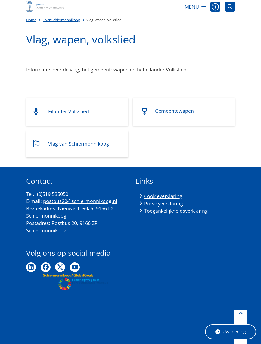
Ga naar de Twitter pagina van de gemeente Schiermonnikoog (60, 267)
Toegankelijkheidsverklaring (176, 211)
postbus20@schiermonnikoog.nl (80, 201)
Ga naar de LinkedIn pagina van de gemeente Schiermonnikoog (31, 267)
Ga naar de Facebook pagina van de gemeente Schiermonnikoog (46, 267)
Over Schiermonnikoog (61, 19)
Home (31, 19)
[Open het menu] (195, 7)
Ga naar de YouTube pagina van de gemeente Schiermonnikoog (75, 267)
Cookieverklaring (163, 196)
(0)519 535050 (52, 194)
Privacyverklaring (163, 203)
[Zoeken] (230, 6)
